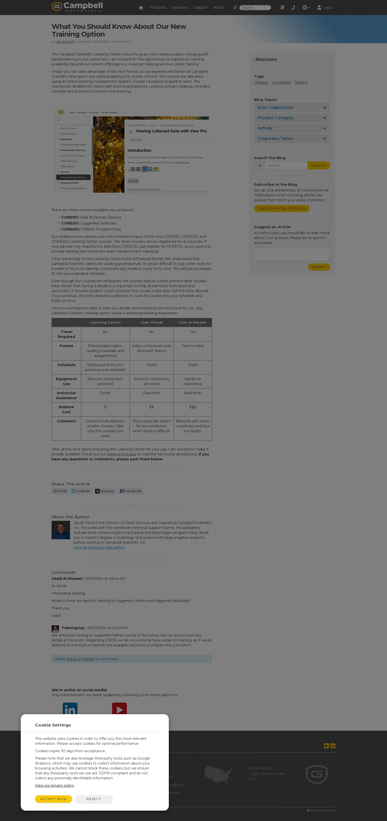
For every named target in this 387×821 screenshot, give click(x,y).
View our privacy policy (54, 785)
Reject (94, 799)
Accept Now (53, 799)
